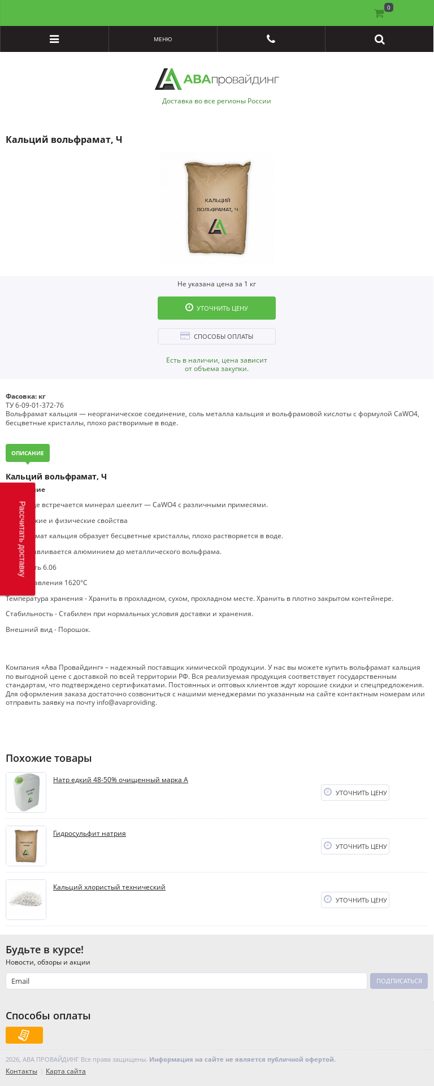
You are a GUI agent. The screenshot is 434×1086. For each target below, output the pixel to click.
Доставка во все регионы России (216, 101)
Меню (163, 39)
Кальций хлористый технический (109, 887)
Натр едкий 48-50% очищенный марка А (120, 779)
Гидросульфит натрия (89, 833)
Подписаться (399, 980)
